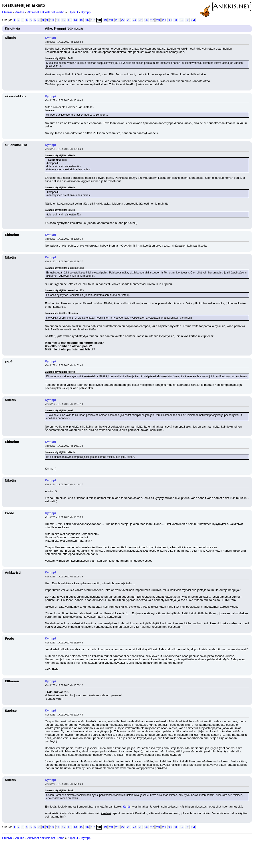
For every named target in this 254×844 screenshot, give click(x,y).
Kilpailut (73, 12)
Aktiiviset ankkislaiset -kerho (46, 12)
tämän (127, 806)
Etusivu (7, 12)
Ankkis (19, 12)
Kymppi (86, 12)
